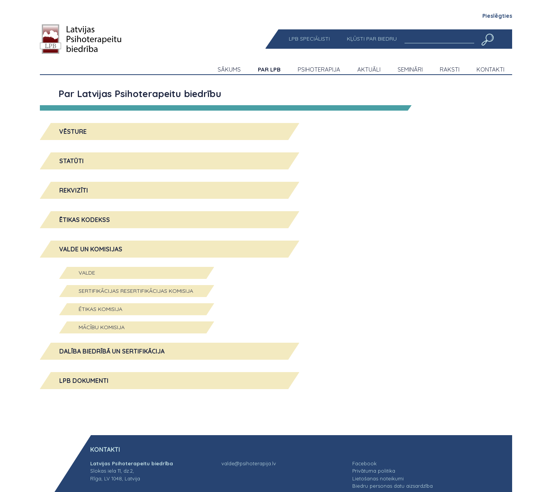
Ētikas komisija (100, 309)
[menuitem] (309, 39)
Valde (87, 272)
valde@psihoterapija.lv (248, 463)
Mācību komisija (102, 327)
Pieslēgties (497, 15)
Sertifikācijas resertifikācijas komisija (136, 290)
